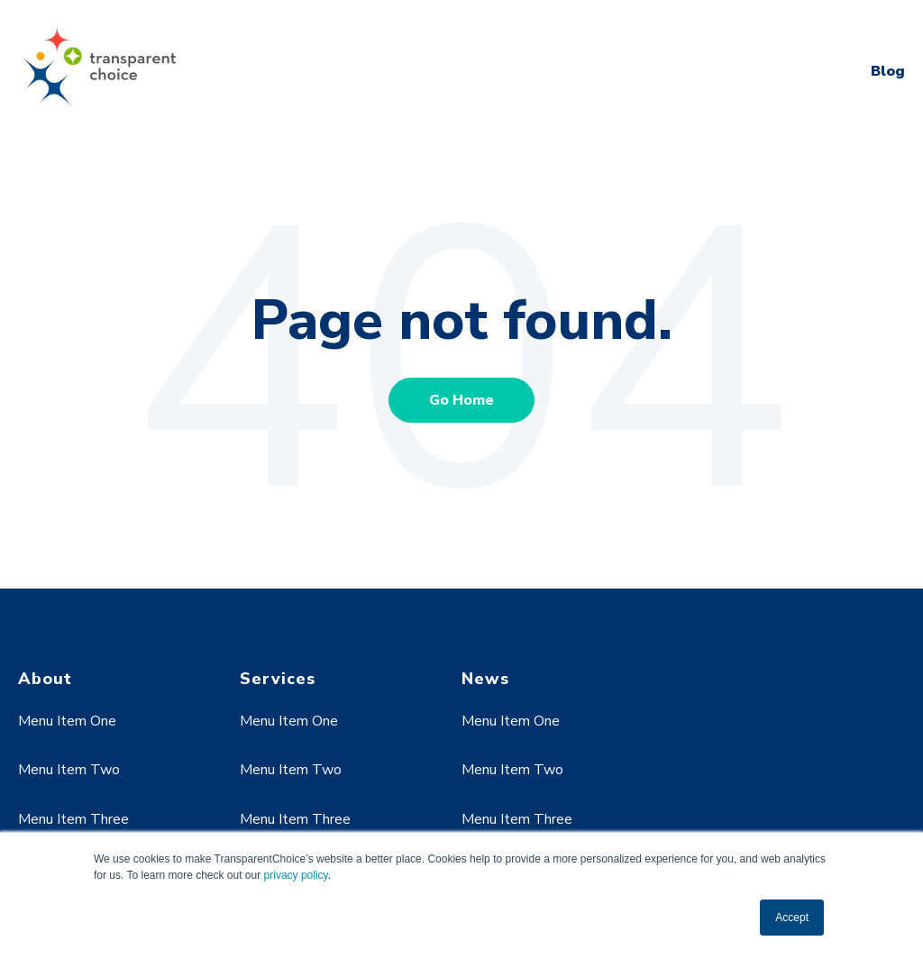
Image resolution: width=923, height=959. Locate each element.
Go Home (461, 400)
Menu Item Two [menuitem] (69, 770)
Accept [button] (792, 917)
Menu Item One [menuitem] (67, 721)
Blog (888, 71)
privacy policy (296, 875)
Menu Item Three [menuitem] (73, 819)
